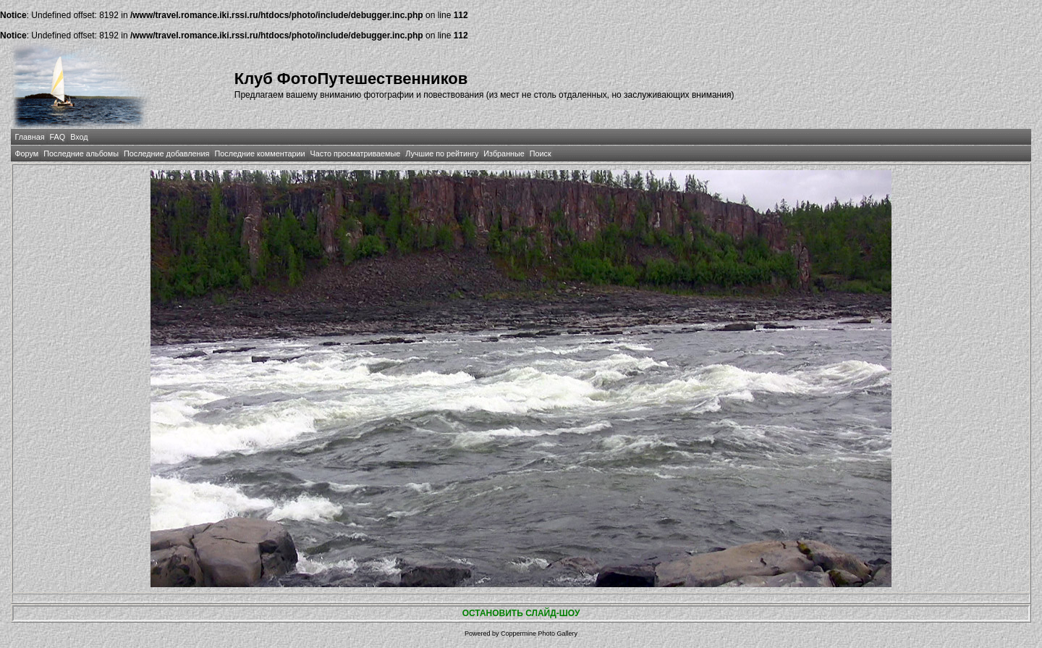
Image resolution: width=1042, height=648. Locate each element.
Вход (79, 136)
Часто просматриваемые (355, 153)
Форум (26, 153)
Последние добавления (166, 153)
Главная (29, 136)
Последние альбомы (81, 153)
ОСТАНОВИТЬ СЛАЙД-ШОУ (521, 613)
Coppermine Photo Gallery (539, 633)
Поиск (540, 153)
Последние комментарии (259, 153)
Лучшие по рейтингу (441, 153)
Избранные (503, 153)
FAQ (58, 136)
